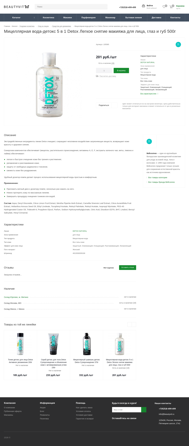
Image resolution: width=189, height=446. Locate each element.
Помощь (80, 402)
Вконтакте (114, 424)
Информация (47, 402)
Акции (42, 407)
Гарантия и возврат (85, 418)
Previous (130, 324)
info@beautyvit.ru (166, 414)
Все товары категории (157, 177)
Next (134, 324)
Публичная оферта (12, 411)
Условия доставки (84, 415)
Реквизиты (45, 415)
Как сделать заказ (84, 407)
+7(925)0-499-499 (127, 7)
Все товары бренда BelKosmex (161, 182)
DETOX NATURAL (147, 62)
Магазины (8, 415)
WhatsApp (134, 424)
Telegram (121, 424)
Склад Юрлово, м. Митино (16, 297)
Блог (42, 411)
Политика (44, 418)
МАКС (127, 424)
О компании (9, 407)
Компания (9, 402)
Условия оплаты (83, 411)
